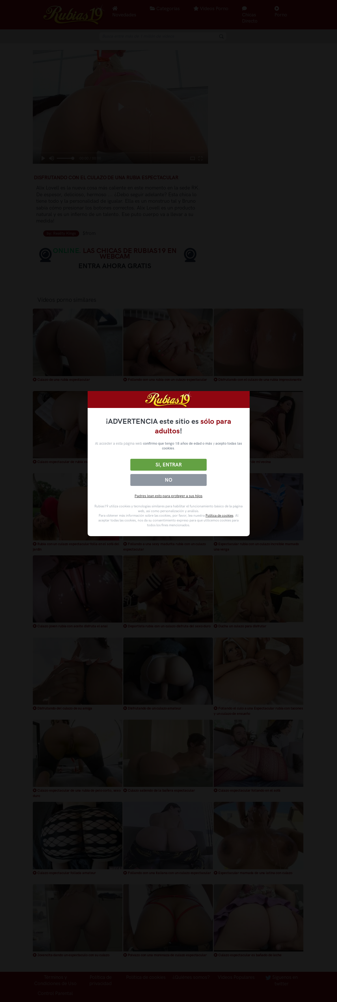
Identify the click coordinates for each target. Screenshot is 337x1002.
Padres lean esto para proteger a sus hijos (168, 496)
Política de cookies (219, 516)
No (168, 480)
